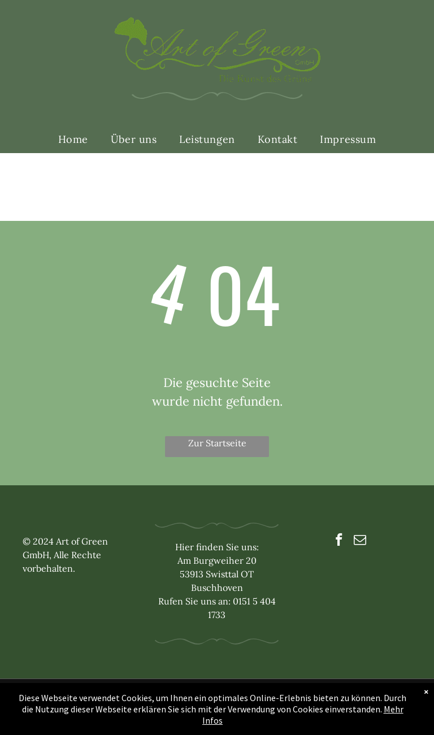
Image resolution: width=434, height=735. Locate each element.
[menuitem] (73, 139)
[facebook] (338, 541)
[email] (359, 541)
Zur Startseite (217, 443)
